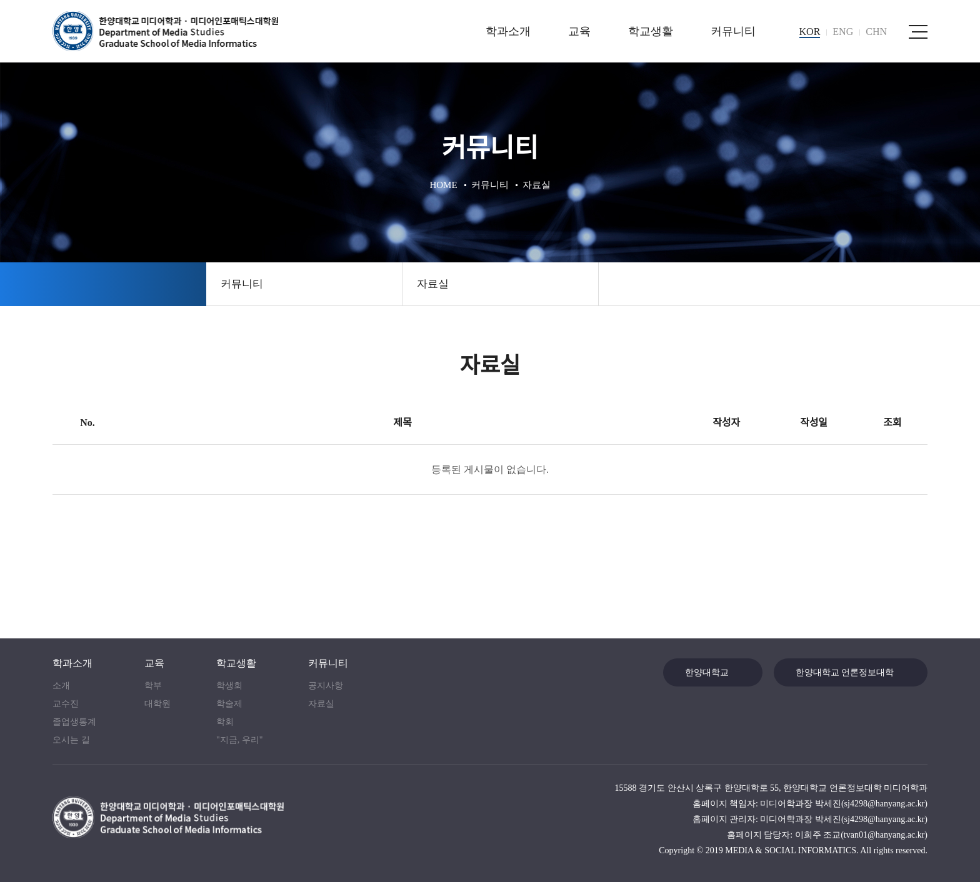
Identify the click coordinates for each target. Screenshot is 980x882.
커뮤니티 (733, 31)
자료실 (433, 284)
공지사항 (325, 685)
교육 (579, 31)
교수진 (65, 703)
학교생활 (650, 31)
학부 (153, 685)
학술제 (229, 703)
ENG (842, 31)
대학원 (157, 703)
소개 (61, 685)
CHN (876, 31)
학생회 (229, 685)
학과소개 (508, 31)
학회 (225, 721)
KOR (810, 31)
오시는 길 (71, 740)
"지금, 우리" (239, 740)
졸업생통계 (74, 721)
